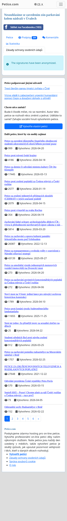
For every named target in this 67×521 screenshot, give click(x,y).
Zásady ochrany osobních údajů (24, 50)
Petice (9, 37)
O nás (12, 465)
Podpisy (27, 37)
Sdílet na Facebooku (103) (22, 27)
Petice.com (10, 4)
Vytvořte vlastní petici (34, 126)
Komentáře (50, 37)
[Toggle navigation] (61, 4)
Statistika (13, 43)
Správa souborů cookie (22, 461)
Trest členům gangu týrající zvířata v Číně (27, 88)
